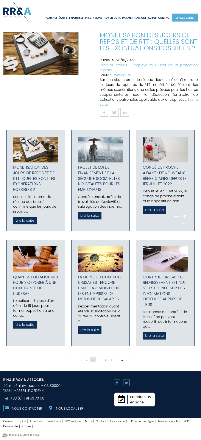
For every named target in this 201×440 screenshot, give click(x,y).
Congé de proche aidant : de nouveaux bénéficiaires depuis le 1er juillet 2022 (165, 176)
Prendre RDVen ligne (140, 399)
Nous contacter (27, 408)
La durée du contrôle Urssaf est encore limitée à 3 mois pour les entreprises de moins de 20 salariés (100, 288)
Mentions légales (169, 421)
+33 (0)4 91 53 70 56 (27, 398)
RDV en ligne (112, 18)
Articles (26, 426)
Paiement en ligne (134, 18)
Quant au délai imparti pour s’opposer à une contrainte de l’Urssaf (35, 285)
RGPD (187, 421)
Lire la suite (25, 220)
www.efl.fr (122, 75)
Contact (164, 18)
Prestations (93, 18)
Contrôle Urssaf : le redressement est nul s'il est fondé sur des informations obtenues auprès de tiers (164, 290)
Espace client (185, 18)
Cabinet (51, 18)
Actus (152, 18)
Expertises (76, 18)
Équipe (63, 18)
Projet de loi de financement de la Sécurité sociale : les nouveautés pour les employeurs (99, 178)
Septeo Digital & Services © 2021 (21, 435)
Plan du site (10, 426)
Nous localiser (69, 408)
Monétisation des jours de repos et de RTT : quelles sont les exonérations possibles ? (34, 178)
